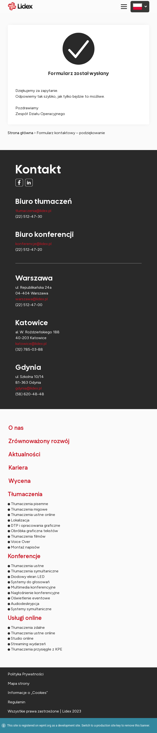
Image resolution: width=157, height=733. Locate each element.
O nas (16, 428)
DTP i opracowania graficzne (35, 525)
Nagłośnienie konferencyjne (35, 592)
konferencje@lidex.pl (33, 243)
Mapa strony (18, 683)
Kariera (18, 468)
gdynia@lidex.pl (28, 388)
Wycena (19, 481)
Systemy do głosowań (30, 582)
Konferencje (24, 556)
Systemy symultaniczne (31, 609)
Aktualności (24, 455)
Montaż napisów (25, 547)
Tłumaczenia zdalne (28, 627)
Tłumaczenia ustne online (33, 514)
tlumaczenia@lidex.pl (33, 210)
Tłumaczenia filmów (28, 536)
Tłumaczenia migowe (29, 509)
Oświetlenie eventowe (30, 598)
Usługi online (25, 618)
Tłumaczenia (25, 494)
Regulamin (16, 702)
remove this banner (137, 725)
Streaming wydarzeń (28, 644)
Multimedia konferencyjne (33, 587)
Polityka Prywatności (26, 674)
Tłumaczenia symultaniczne (35, 571)
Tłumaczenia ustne (27, 565)
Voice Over (20, 541)
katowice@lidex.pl (30, 343)
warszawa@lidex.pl (31, 299)
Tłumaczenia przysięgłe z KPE (36, 649)
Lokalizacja (20, 520)
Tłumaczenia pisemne (29, 503)
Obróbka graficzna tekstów (34, 530)
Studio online (22, 638)
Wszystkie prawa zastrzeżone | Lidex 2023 (44, 711)
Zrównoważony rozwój (38, 441)
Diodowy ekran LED (28, 576)
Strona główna (20, 132)
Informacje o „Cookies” (28, 692)
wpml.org (45, 725)
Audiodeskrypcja (25, 603)
